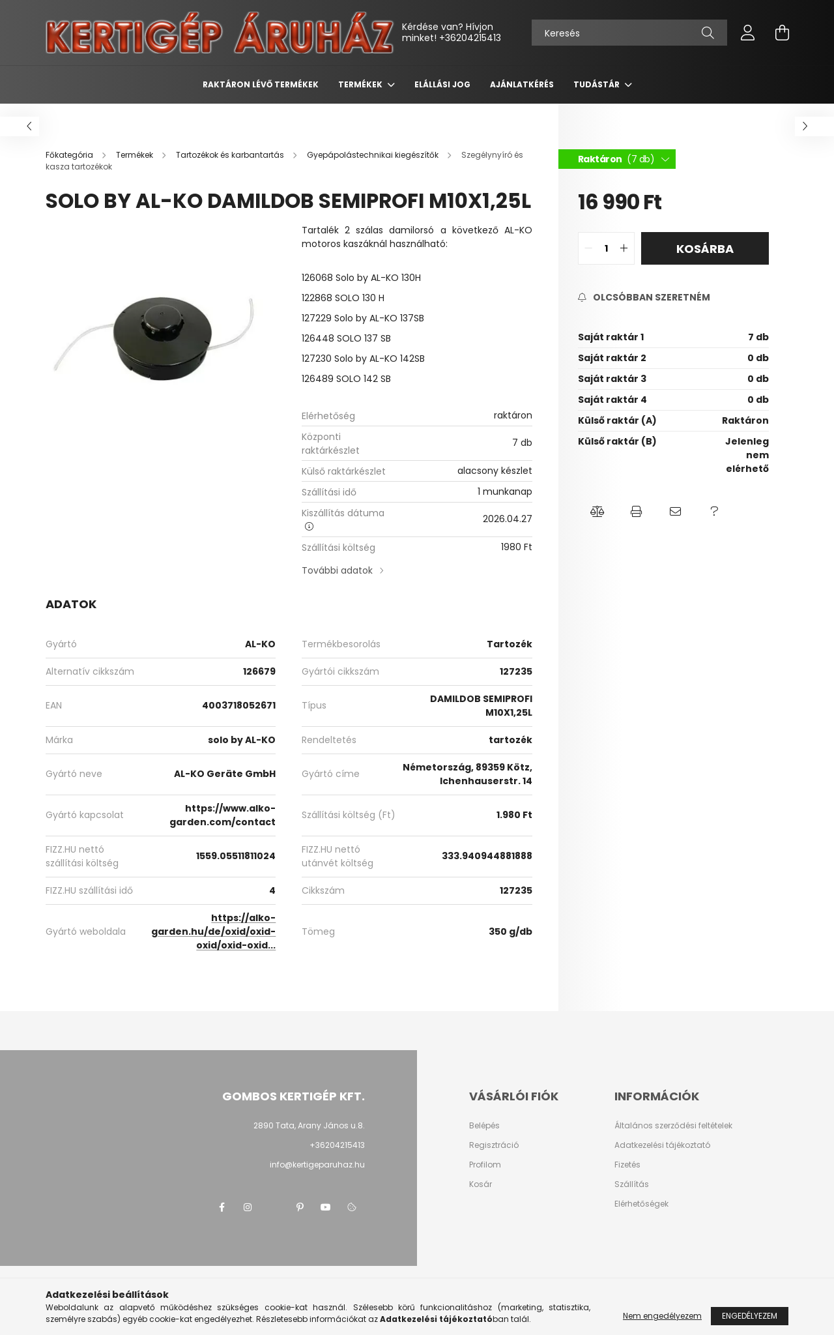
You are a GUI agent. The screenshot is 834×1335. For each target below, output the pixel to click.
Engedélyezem (749, 1315)
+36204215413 (470, 37)
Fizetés (627, 1164)
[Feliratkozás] (644, 297)
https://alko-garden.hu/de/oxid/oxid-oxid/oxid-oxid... (213, 931)
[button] (597, 512)
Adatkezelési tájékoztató (662, 1145)
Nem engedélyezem (662, 1315)
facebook (221, 1207)
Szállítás (631, 1184)
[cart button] (782, 33)
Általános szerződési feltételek (673, 1125)
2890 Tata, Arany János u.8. (309, 1125)
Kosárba (705, 249)
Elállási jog (442, 84)
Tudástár (597, 84)
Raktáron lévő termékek (261, 84)
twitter (274, 1207)
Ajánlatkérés (522, 84)
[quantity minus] (588, 248)
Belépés (484, 1125)
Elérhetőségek (641, 1204)
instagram (248, 1207)
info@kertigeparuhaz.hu (317, 1164)
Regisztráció (494, 1145)
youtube (326, 1207)
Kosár (480, 1184)
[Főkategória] (70, 154)
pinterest (300, 1207)
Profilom (485, 1164)
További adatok (337, 570)
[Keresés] (629, 33)
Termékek (361, 84)
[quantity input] (606, 248)
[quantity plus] (624, 248)
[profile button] (748, 33)
